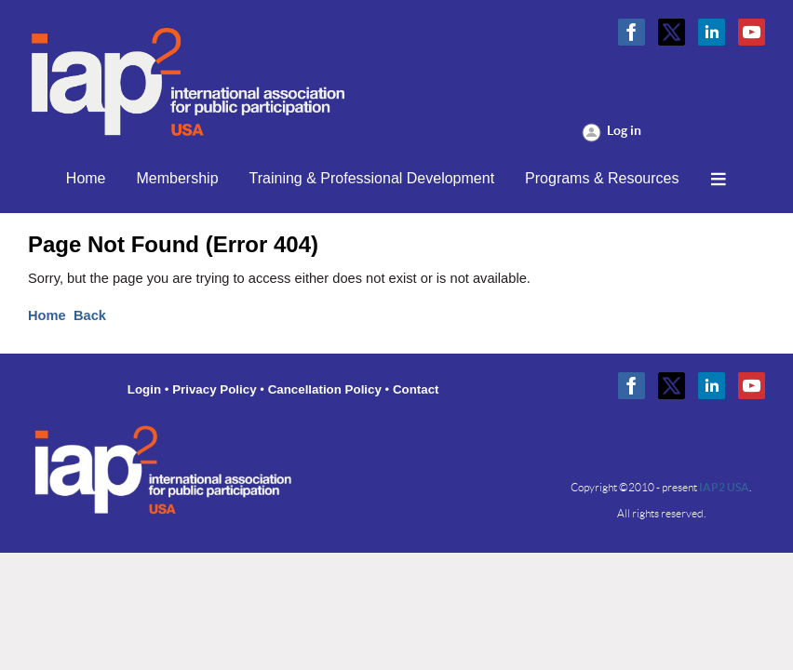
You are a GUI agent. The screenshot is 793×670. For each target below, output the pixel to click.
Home (47, 315)
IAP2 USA (724, 487)
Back (90, 315)
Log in (624, 130)
